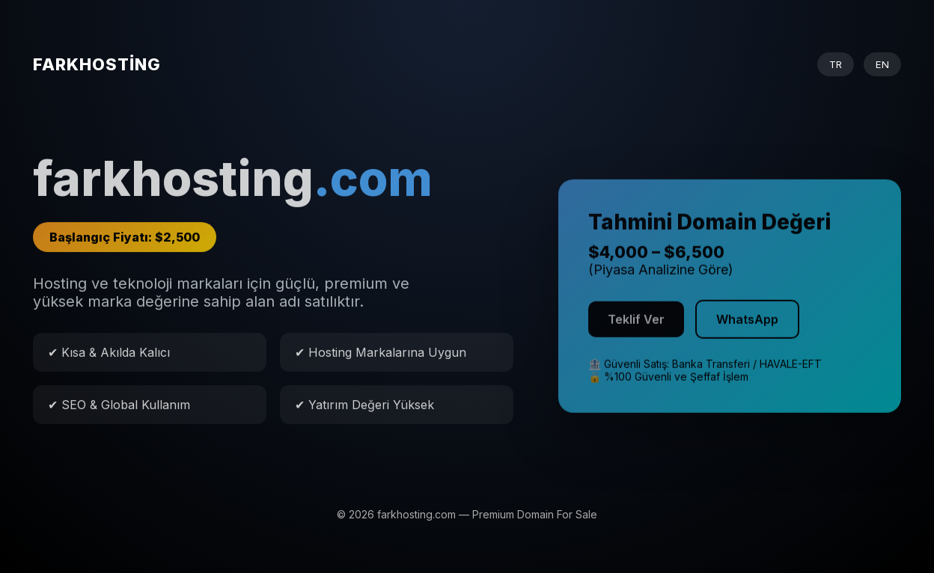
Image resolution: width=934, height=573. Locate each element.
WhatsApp (747, 324)
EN (882, 64)
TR (835, 64)
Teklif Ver (636, 324)
